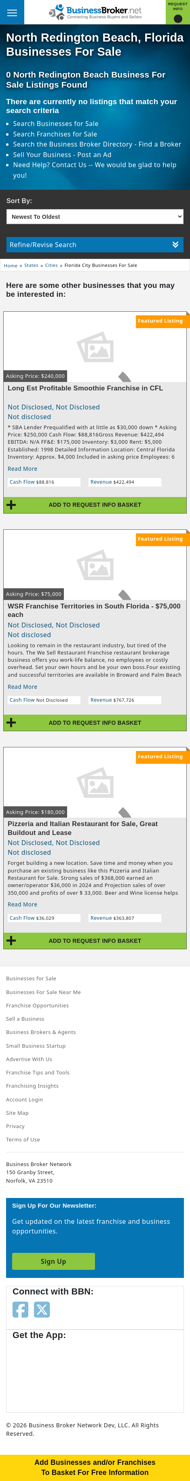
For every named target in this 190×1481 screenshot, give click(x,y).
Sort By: (19, 200)
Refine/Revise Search (94, 245)
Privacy (15, 1126)
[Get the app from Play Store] (105, 1372)
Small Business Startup (36, 1045)
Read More (23, 468)
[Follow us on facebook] (20, 1308)
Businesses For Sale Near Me (43, 992)
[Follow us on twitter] (42, 1308)
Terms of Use (23, 1139)
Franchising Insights (32, 1085)
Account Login (24, 1099)
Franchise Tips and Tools (38, 1072)
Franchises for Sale (67, 134)
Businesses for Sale (68, 123)
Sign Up (53, 1261)
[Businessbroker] (95, 11)
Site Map (17, 1112)
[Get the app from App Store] (42, 1372)
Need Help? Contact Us (51, 164)
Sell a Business (25, 1018)
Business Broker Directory (91, 144)
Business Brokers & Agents (41, 1032)
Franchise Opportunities (37, 1005)
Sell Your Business (43, 154)
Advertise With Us (29, 1059)
